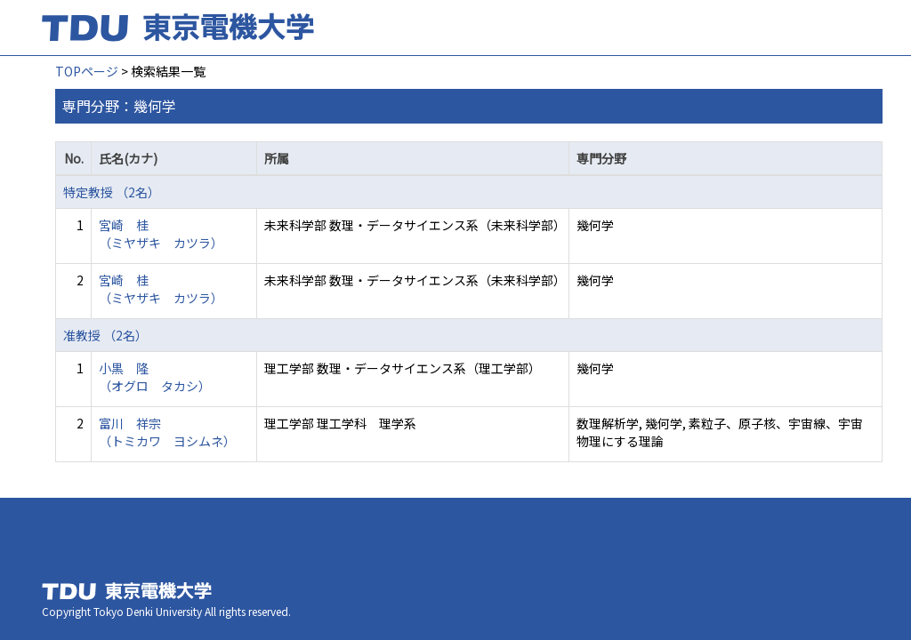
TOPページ (86, 71)
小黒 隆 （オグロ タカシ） (155, 377)
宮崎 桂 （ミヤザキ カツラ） (161, 234)
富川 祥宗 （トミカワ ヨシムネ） (167, 432)
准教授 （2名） (105, 335)
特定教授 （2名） (111, 192)
